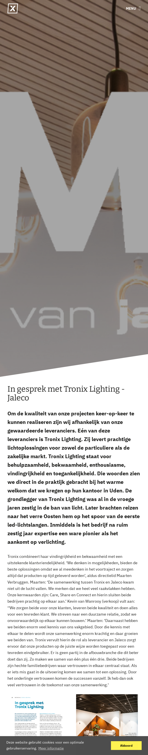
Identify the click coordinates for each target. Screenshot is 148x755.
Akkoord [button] (126, 745)
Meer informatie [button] (51, 748)
